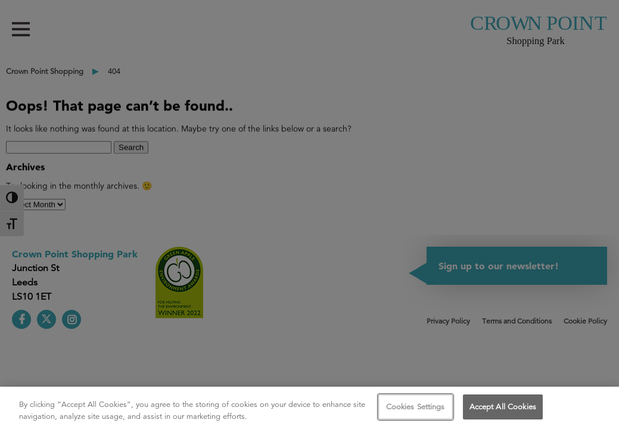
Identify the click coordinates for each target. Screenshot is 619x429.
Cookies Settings (415, 407)
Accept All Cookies (502, 407)
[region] (309, 408)
